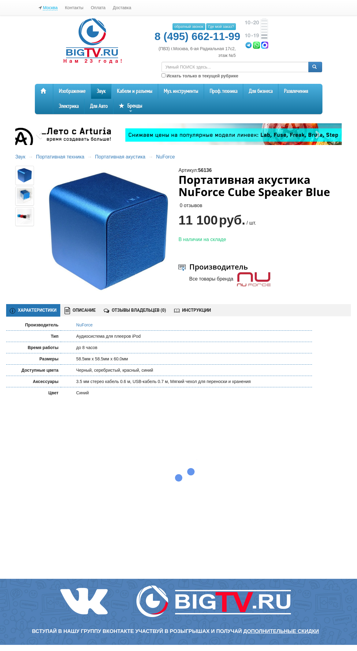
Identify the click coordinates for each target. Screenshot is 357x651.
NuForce (165, 156)
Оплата (98, 7)
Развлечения (296, 91)
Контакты (74, 7)
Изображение (72, 91)
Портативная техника (60, 156)
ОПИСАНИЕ (80, 310)
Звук (101, 91)
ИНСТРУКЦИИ (192, 310)
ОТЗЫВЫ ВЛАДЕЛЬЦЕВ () (135, 310)
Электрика (69, 106)
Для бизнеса (261, 91)
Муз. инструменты (181, 91)
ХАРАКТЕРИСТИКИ (33, 310)
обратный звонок (188, 26)
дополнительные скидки (281, 631)
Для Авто (99, 106)
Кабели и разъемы (134, 91)
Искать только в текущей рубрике (200, 75)
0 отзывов (191, 205)
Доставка (122, 7)
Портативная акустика (120, 156)
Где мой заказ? (221, 26)
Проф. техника (223, 91)
